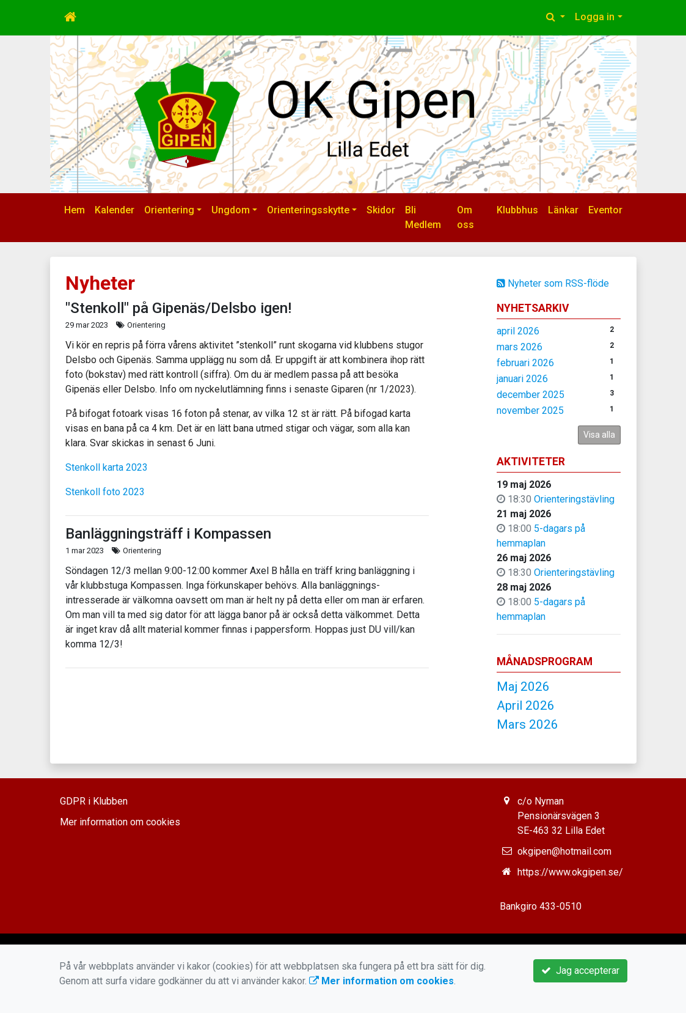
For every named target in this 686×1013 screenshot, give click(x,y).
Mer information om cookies (120, 822)
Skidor (381, 210)
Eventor (605, 210)
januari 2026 (522, 379)
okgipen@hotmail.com (564, 851)
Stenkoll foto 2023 (105, 492)
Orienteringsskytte (308, 210)
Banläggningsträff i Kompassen (168, 533)
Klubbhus (517, 210)
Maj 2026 (523, 686)
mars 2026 (519, 347)
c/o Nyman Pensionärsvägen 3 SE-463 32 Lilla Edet (561, 815)
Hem (74, 210)
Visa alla (599, 435)
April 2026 (526, 705)
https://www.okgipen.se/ (570, 872)
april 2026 (518, 331)
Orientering (169, 210)
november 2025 (530, 410)
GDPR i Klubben (94, 801)
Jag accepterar (580, 970)
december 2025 (530, 394)
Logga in (595, 17)
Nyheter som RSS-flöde (553, 283)
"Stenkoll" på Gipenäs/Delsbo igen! (178, 308)
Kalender (114, 210)
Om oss (465, 217)
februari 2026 (525, 363)
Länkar (563, 210)
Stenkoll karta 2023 (106, 467)
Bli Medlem (423, 217)
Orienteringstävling (574, 499)
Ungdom (230, 210)
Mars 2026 (527, 724)
